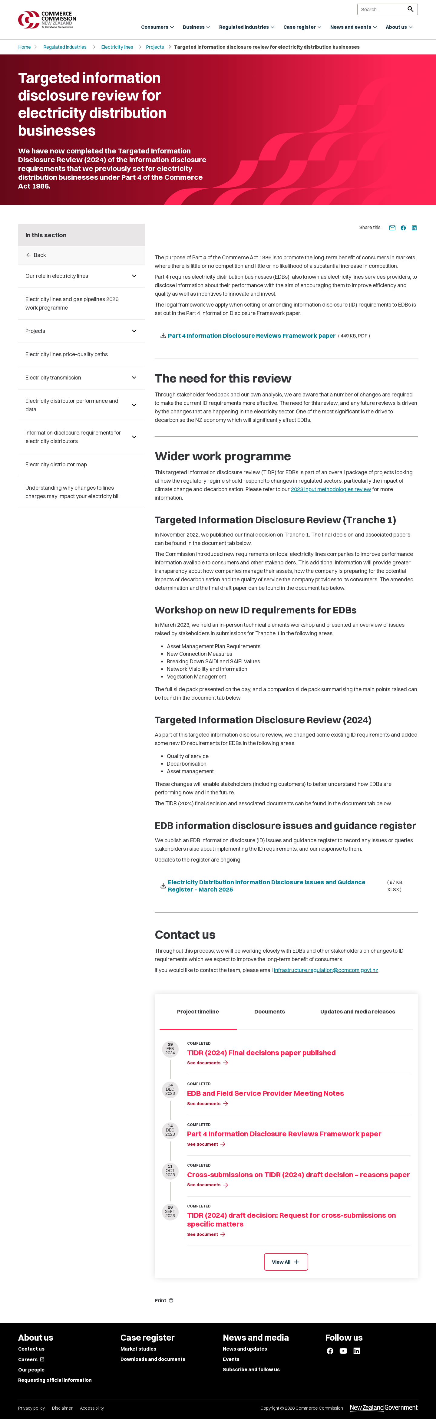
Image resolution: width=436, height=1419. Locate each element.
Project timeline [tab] (198, 1011)
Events (231, 1359)
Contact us (31, 1349)
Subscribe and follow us (251, 1369)
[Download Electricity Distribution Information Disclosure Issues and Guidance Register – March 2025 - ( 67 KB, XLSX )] (286, 885)
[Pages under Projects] (134, 331)
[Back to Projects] (81, 255)
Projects (155, 47)
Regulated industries (65, 47)
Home (24, 47)
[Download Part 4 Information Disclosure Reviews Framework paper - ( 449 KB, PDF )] (286, 336)
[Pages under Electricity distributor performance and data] (134, 405)
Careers (31, 1359)
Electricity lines (117, 47)
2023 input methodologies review (331, 489)
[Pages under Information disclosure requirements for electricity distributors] (134, 437)
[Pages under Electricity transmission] (134, 378)
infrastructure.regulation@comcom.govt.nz (326, 970)
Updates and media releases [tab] (357, 1011)
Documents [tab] (269, 1011)
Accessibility (92, 1408)
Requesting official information (55, 1380)
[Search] (387, 9)
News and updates (245, 1349)
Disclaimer (62, 1408)
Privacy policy (31, 1408)
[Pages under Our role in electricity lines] (134, 276)
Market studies (138, 1349)
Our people (31, 1370)
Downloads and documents (153, 1359)
